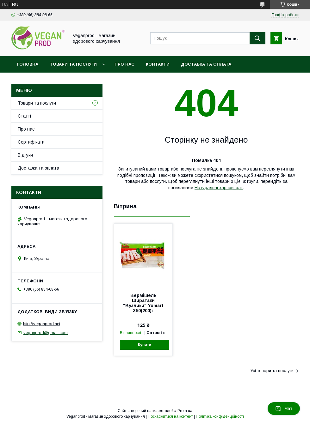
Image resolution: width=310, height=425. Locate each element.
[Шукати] (257, 38)
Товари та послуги (73, 64)
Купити (144, 345)
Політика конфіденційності (220, 416)
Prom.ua (184, 411)
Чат (283, 408)
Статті (24, 116)
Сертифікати (31, 142)
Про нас (124, 64)
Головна (27, 64)
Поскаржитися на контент (170, 416)
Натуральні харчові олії (219, 187)
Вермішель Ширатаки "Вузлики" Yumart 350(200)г (143, 303)
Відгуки (25, 155)
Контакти (158, 64)
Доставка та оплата (206, 64)
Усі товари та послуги (272, 370)
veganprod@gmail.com (45, 332)
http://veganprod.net (41, 323)
